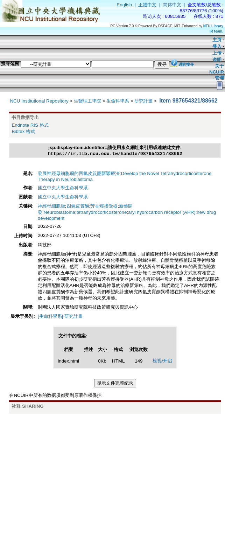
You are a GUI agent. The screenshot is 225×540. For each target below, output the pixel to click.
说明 (217, 59)
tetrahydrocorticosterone (102, 213)
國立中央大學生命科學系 (63, 188)
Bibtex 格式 (23, 131)
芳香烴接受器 (104, 206)
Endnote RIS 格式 (30, 125)
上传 (217, 53)
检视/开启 (162, 361)
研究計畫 (143, 101)
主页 (217, 39)
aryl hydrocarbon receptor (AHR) (162, 213)
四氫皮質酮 (77, 206)
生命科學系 (117, 101)
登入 (217, 46)
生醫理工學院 (87, 101)
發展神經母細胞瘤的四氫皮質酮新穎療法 (79, 174)
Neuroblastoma (59, 213)
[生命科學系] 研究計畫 (60, 317)
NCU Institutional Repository (39, 101)
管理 (219, 77)
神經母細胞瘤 (51, 206)
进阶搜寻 (186, 64)
